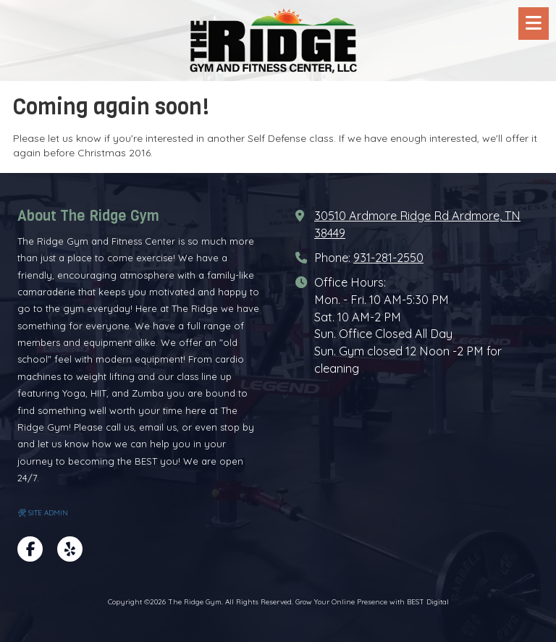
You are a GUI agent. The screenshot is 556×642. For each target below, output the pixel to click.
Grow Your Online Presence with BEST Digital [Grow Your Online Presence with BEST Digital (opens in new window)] (372, 602)
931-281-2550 (388, 257)
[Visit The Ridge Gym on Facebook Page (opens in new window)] (30, 549)
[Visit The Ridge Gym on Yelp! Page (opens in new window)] (70, 549)
